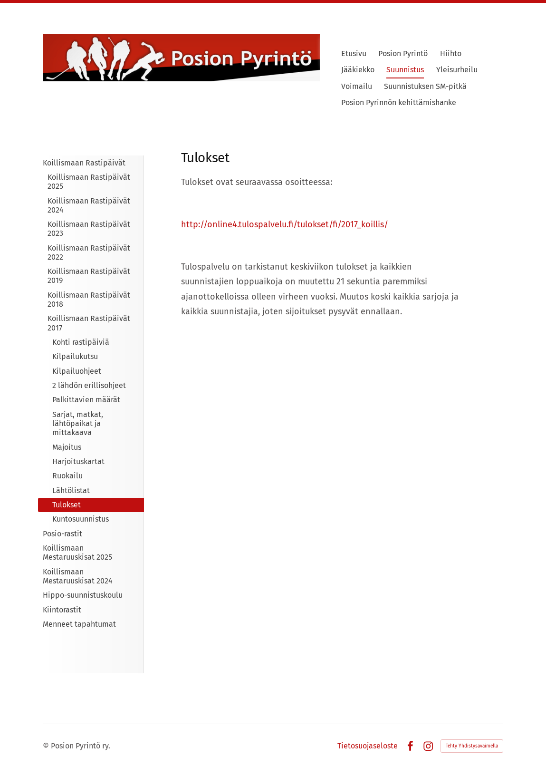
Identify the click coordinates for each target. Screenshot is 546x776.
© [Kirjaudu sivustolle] (47, 745)
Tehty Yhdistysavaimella (472, 746)
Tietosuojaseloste (367, 746)
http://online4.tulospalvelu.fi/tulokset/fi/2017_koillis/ (284, 224)
